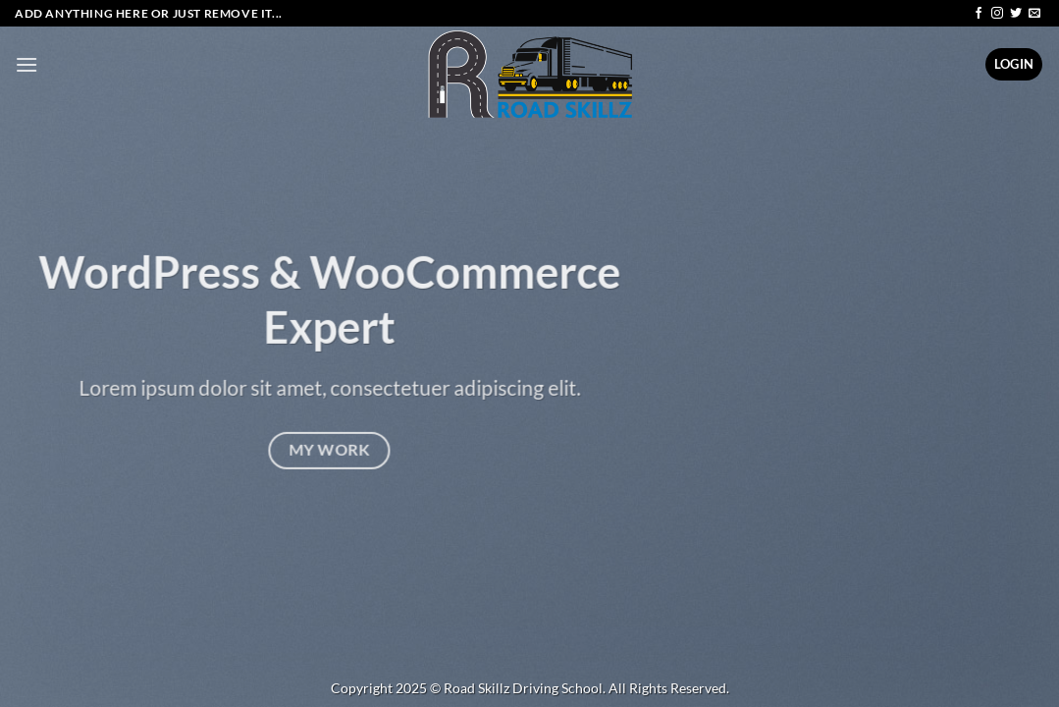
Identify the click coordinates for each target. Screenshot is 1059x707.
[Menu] (26, 64)
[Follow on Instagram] (997, 14)
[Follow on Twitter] (1016, 14)
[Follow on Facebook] (978, 14)
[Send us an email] (1034, 14)
